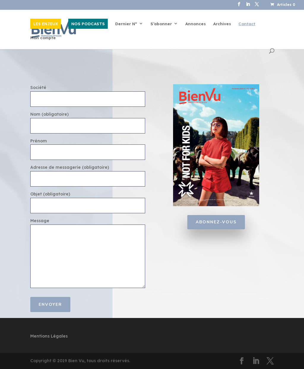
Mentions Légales (49, 336)
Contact (246, 24)
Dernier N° (126, 24)
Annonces (195, 24)
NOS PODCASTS (88, 23)
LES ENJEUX (45, 23)
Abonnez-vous (216, 222)
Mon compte (43, 38)
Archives (222, 24)
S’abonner (161, 24)
